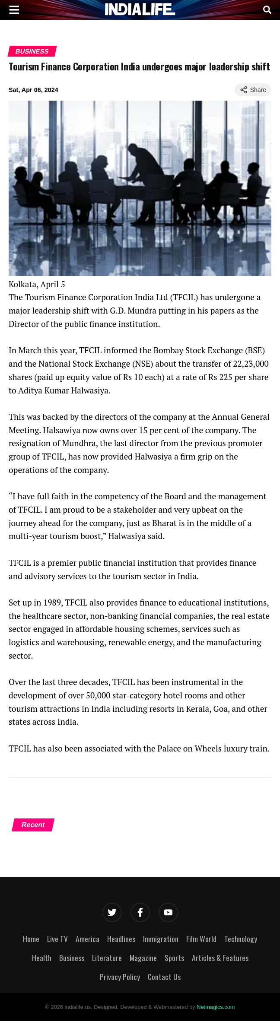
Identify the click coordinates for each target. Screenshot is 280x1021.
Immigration (160, 938)
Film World (201, 938)
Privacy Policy (120, 976)
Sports (174, 957)
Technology (240, 938)
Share (253, 90)
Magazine (143, 957)
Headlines (121, 938)
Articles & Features (220, 957)
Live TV (57, 938)
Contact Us (164, 976)
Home (31, 938)
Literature (107, 957)
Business (32, 51)
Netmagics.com (216, 1007)
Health (41, 957)
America (87, 938)
